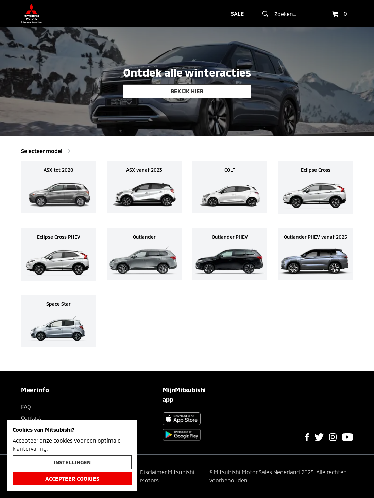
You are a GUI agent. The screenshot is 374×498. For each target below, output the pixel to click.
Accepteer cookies (72, 478)
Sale (237, 13)
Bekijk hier (187, 91)
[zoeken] (266, 14)
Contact (31, 417)
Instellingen (72, 462)
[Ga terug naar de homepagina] (31, 13)
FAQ (26, 406)
